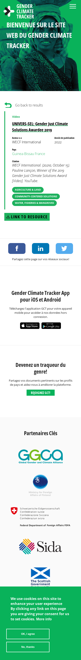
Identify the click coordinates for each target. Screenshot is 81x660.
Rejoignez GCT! (40, 392)
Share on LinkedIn (40, 248)
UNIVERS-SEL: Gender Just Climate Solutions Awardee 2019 (40, 127)
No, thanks (28, 648)
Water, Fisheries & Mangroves (34, 202)
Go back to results (29, 105)
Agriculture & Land (28, 189)
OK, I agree (28, 635)
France (40, 153)
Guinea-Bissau (23, 153)
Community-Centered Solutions (36, 196)
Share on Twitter (64, 248)
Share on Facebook (16, 248)
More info (44, 620)
